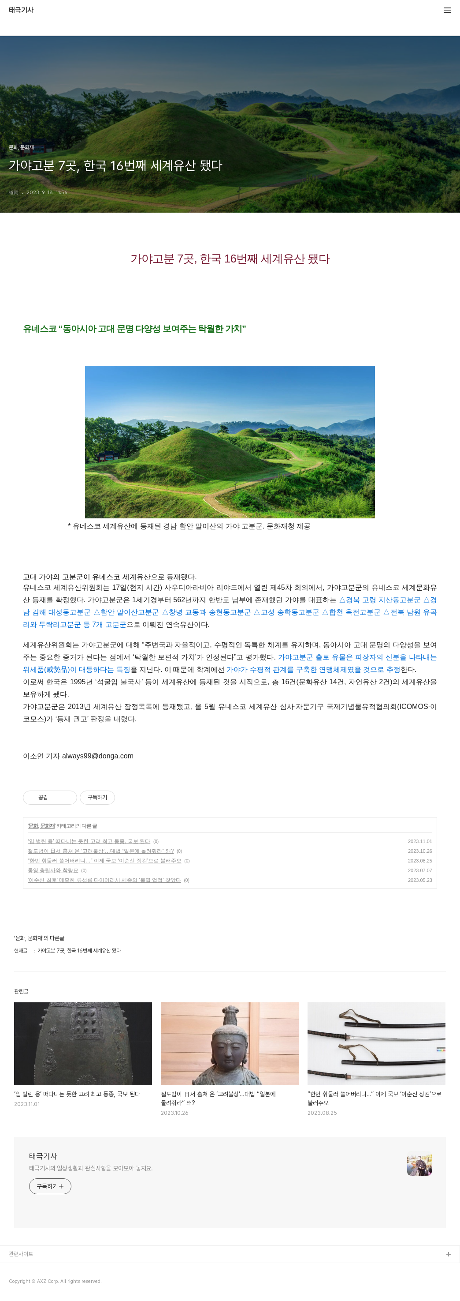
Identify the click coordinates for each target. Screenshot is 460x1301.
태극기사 (21, 11)
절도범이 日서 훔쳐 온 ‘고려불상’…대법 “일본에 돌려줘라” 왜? (101, 851)
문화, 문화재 (41, 826)
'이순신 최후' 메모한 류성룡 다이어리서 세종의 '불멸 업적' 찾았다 (104, 880)
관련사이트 (21, 1254)
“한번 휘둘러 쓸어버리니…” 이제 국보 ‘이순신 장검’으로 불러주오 (105, 861)
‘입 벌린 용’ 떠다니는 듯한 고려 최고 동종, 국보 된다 (89, 841)
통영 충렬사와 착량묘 (53, 870)
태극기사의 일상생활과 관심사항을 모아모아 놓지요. (91, 1168)
